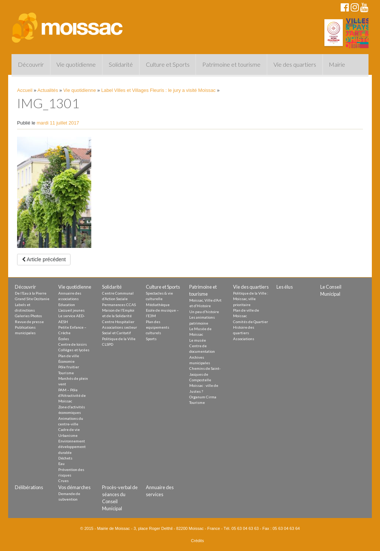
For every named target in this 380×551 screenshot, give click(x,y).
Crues (63, 480)
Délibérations (29, 487)
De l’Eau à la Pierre (30, 293)
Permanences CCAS (119, 304)
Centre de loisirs (72, 344)
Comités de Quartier (250, 321)
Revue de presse (29, 321)
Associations (243, 338)
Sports (151, 338)
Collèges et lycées (73, 350)
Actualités (47, 90)
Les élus (284, 287)
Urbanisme (68, 435)
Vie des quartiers (294, 64)
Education (66, 304)
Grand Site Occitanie (32, 298)
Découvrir (31, 64)
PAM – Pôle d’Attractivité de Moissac (72, 396)
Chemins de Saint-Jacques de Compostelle (205, 374)
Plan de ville (68, 355)
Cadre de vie (69, 429)
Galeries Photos (28, 315)
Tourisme (66, 373)
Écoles (63, 338)
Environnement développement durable (72, 447)
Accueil (24, 90)
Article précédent (44, 259)
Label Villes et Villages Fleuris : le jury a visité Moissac (158, 90)
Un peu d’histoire (204, 311)
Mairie (337, 64)
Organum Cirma (202, 397)
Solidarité (121, 64)
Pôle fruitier (68, 367)
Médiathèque (158, 304)
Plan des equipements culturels (157, 327)
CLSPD (107, 344)
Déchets (65, 458)
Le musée (197, 340)
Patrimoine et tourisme (231, 64)
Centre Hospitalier (118, 321)
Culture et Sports (168, 64)
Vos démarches (74, 487)
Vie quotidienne (76, 64)
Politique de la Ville (118, 338)
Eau (61, 463)
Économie (66, 361)
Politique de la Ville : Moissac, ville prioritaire (250, 299)
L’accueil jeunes (71, 310)
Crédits (197, 540)
